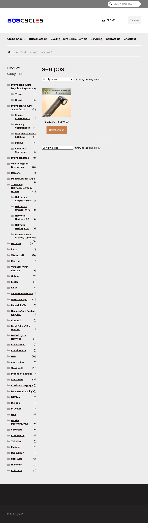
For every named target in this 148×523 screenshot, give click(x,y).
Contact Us (113, 38)
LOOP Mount (18, 344)
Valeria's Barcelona (22, 293)
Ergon (14, 281)
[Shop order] (57, 79)
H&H (13, 356)
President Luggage (22, 385)
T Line (18, 94)
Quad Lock (17, 368)
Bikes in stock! (38, 38)
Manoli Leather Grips (23, 178)
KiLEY (14, 287)
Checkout (130, 38)
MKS (13, 414)
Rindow (15, 447)
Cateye (15, 276)
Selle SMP (17, 379)
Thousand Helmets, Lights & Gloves (21, 188)
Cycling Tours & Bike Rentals (69, 38)
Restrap (15, 261)
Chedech (16, 320)
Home (14, 52)
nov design (17, 362)
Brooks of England (21, 373)
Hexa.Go (16, 243)
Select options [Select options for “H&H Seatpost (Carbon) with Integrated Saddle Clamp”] (56, 130)
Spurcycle (16, 458)
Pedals (19, 142)
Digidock (16, 402)
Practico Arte (18, 350)
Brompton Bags (20, 157)
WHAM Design (19, 299)
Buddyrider (17, 453)
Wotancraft (17, 255)
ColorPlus (16, 470)
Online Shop (15, 38)
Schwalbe (16, 429)
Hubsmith (16, 464)
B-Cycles (16, 408)
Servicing (96, 38)
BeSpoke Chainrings (22, 391)
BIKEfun (15, 397)
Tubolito (16, 441)
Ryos (14, 249)
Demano (16, 173)
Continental (18, 435)
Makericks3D (18, 305)
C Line (18, 100)
